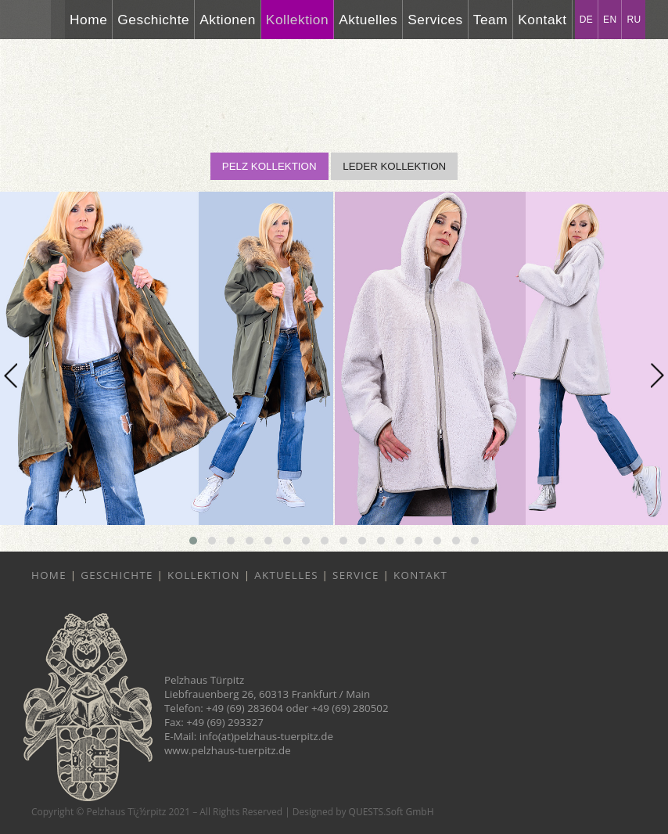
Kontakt (542, 19)
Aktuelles (368, 19)
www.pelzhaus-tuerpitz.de (227, 750)
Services (435, 19)
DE (586, 19)
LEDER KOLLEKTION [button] (394, 166)
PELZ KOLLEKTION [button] (269, 166)
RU (634, 19)
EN (609, 19)
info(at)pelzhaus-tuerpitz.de (266, 736)
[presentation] (10, 376)
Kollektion (297, 19)
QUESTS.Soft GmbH (391, 811)
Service (355, 575)
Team (490, 19)
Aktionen (227, 19)
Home (88, 19)
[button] (193, 540)
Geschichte (153, 19)
